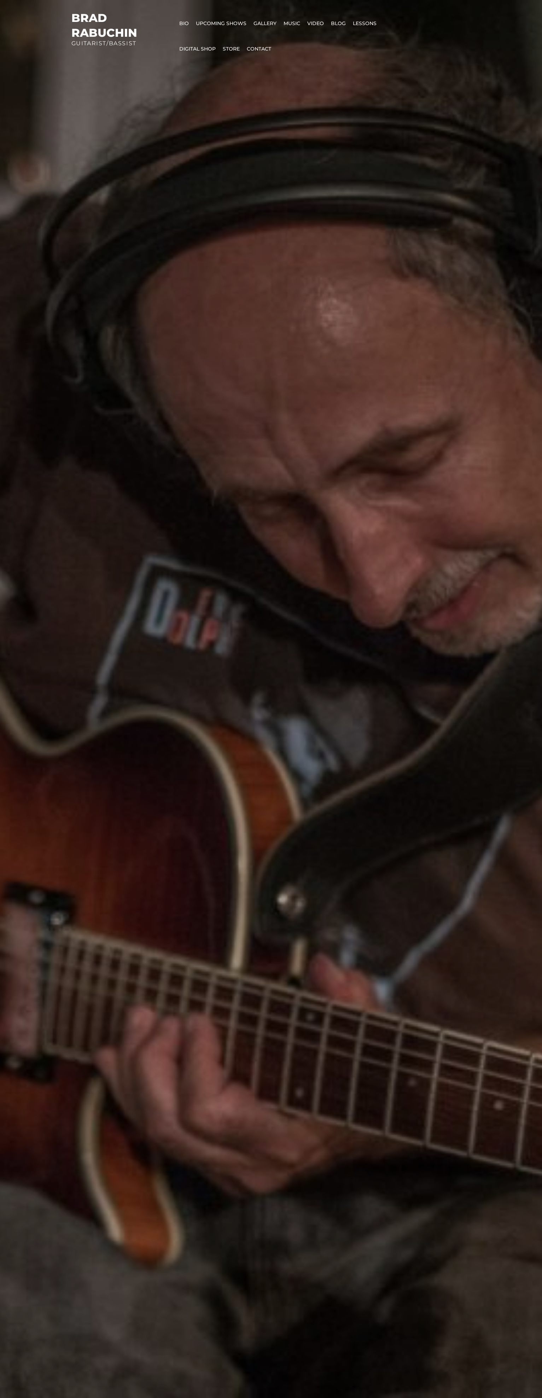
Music (292, 23)
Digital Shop (197, 49)
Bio (184, 23)
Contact (259, 49)
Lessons (365, 23)
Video (315, 23)
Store (231, 49)
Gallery (264, 23)
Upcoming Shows (221, 23)
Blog (338, 23)
